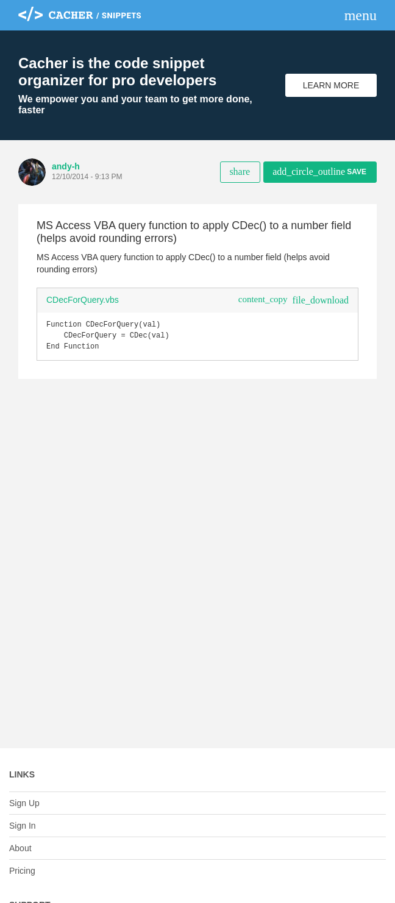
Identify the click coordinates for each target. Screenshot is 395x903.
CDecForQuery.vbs (82, 300)
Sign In (22, 825)
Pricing (22, 871)
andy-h (66, 166)
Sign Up (24, 803)
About (20, 848)
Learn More (331, 85)
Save (319, 171)
